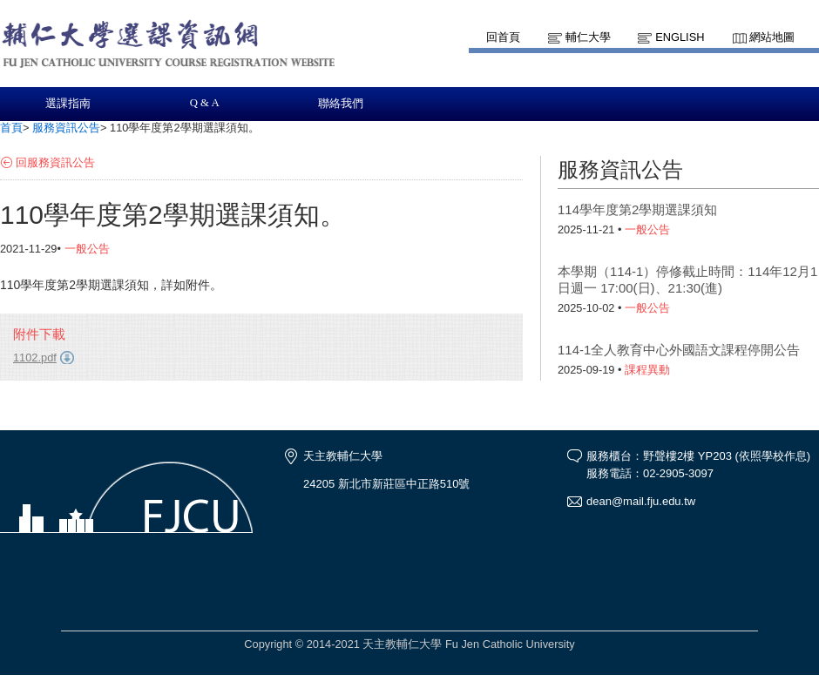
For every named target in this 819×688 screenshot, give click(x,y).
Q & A (205, 103)
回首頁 (503, 37)
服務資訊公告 (66, 127)
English (679, 37)
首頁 (11, 127)
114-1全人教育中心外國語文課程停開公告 (679, 349)
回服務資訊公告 (55, 162)
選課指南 (68, 104)
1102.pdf (35, 357)
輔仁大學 (588, 37)
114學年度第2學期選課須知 (637, 209)
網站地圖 (772, 37)
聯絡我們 (340, 104)
